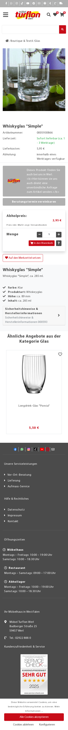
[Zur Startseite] (7, 41)
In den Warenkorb (41, 243)
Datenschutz (16, 509)
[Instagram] (16, 3)
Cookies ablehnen (23, 724)
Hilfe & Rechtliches (16, 498)
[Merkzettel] (60, 355)
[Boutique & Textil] (22, 41)
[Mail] (39, 3)
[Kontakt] (55, 3)
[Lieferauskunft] (61, 3)
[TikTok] (22, 3)
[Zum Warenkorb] (63, 15)
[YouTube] (28, 3)
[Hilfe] (45, 3)
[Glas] (37, 41)
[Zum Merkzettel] (56, 15)
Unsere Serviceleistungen (20, 464)
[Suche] (30, 29)
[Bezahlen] (50, 3)
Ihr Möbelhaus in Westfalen (22, 611)
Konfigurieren (47, 724)
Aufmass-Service (19, 486)
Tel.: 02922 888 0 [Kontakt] (20, 638)
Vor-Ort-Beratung (19, 474)
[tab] (34, 315)
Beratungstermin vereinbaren (34, 201)
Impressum (15, 515)
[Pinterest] (33, 3)
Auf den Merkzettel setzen (23, 257)
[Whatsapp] (11, 3)
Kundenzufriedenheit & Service (24, 646)
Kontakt (13, 521)
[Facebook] (6, 3)
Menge (12, 234)
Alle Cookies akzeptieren (34, 717)
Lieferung (14, 480)
